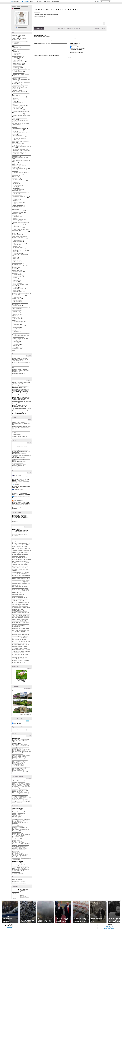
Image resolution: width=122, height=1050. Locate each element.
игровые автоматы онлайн (21, 577)
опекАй (21, 819)
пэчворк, (15, 287)
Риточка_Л (26, 739)
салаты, (15, 193)
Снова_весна (21, 796)
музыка (25, 604)
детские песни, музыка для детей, (21, 111)
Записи (14, 6)
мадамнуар (15, 802)
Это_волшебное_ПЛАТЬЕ (18, 835)
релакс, (14, 268)
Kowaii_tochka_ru (16, 868)
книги (28, 583)
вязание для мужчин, (18, 63)
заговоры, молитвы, (18, 271)
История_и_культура (17, 841)
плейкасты (15, 621)
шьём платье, (16, 327)
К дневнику (68, 28)
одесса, (15, 99)
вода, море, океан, (16, 56)
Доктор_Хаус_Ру (22, 757)
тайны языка (19, 648)
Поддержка (95, 1)
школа (22, 658)
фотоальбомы (16, 655)
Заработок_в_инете (17, 827)
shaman (19, 542)
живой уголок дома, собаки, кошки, (21, 49)
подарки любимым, (17, 240)
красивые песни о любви (17, 590)
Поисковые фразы (24, 897)
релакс (26, 636)
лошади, (15, 51)
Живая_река (21, 758)
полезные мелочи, (16, 263)
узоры (14, 652)
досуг (13, 567)
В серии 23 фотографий (25, 714)
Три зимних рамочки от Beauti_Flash (21, 408)
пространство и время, (18, 138)
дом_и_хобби (25, 799)
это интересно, (15, 348)
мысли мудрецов (20, 607)
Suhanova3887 (26, 784)
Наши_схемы (15, 866)
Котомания (20, 846)
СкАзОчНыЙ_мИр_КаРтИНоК (19, 865)
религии (14, 637)
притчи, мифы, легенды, (19, 205)
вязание (20, 552)
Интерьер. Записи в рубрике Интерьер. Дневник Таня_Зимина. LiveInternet (20, 370)
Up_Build (21, 870)
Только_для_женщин (26, 858)
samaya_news (25, 869)
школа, (14, 330)
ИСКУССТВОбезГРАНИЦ (18, 852)
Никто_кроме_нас (16, 769)
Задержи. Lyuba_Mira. (17, 463)
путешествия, (15, 264)
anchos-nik (24, 786)
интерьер (15, 580)
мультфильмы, (16, 300)
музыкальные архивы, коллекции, (21, 222)
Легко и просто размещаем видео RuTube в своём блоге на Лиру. (20, 390)
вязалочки (14, 828)
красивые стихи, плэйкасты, (19, 197)
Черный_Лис (26, 771)
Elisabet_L (14, 747)
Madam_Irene (26, 749)
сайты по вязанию (17, 90)
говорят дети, (16, 108)
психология (22, 625)
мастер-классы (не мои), (18, 210)
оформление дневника (20, 616)
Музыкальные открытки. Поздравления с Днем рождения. (20, 423)
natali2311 (24, 750)
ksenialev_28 (15, 789)
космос (25, 586)
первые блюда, (16, 188)
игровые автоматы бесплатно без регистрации (21, 574)
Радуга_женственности (17, 836)
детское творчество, (18, 113)
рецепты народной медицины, (20, 231)
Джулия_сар (19, 791)
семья (19, 644)
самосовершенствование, (18, 295)
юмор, (13, 350)
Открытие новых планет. (18, 436)
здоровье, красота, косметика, (19, 128)
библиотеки (18, 544)
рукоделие (21, 641)
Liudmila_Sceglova (16, 749)
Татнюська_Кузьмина (17, 797)
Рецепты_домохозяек (17, 821)
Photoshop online (18, 489)
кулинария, (15, 178)
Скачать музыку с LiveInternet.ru (22, 496)
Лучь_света (21, 793)
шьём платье (20, 660)
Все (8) (29, 419)
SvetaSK (14, 785)
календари (20, 581)
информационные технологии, (20, 168)
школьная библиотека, (18, 337)
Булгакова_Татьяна (17, 756)
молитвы (20, 604)
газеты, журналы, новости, (18, 91)
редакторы (20, 636)
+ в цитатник (37, 12)
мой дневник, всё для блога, (20, 250)
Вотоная (14, 791)
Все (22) (29, 472)
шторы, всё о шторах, (18, 153)
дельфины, (15, 47)
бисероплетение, (17, 274)
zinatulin (23, 790)
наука (20, 609)
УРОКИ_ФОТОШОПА (17, 815)
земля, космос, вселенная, (18, 136)
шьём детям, (16, 324)
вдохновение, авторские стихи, (20, 196)
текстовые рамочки (19, 651)
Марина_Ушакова (16, 767)
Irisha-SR (14, 748)
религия (18, 637)
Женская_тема (15, 855)
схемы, (15, 258)
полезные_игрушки (16, 822)
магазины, (14, 209)
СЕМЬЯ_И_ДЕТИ (22, 740)
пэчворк (22, 626)
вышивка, (15, 277)
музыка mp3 (16, 606)
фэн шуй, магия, (17, 347)
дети (13, 564)
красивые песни (25, 589)
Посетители (23, 896)
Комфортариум (23, 855)
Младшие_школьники (17, 826)
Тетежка (25, 797)
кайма (16, 581)
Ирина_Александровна (17, 792)
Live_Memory (25, 822)
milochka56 (21, 789)
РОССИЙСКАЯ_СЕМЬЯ (18, 739)
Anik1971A (17, 780)
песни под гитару (25, 617)
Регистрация (26, 1)
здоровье (15, 571)
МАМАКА (27, 793)
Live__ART (23, 868)
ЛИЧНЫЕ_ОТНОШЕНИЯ (18, 766)
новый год (15, 612)
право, (14, 208)
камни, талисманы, (16, 164)
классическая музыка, (18, 219)
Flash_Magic (20, 747)
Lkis (22, 749)
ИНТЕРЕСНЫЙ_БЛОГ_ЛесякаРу (20, 760)
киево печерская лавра (16, 583)
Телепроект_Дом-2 (16, 859)
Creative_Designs (16, 858)
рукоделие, (15, 273)
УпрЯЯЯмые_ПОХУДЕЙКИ (18, 847)
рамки (22, 628)
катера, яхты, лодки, (18, 314)
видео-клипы (17, 546)
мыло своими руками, (18, 212)
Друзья (18, 6)
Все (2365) (28, 356)
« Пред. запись (60, 28)
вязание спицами (24, 559)
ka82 (18, 748)
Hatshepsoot (26, 747)
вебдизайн (23, 544)
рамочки (19, 634)
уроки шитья (20, 654)
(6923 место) (15, 521)
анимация (20, 543)
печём (14, 619)
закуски (25, 569)
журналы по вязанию (17, 569)
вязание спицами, (17, 66)
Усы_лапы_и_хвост (16, 842)
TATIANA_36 (19, 785)
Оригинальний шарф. (17, 373)
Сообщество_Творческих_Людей (20, 854)
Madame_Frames (16, 872)
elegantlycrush (15, 788)
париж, (14, 101)
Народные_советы (16, 816)
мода (22, 600)
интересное (15, 578)
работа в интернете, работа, (19, 265)
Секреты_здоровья (16, 840)
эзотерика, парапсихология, (19, 338)
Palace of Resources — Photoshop (20, 366)
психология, (16, 297)
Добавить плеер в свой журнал (19, 534)
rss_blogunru (15, 883)
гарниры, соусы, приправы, (19, 180)
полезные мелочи (23, 622)
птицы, (14, 54)
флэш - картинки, (17, 260)
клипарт (24, 583)
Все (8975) (28, 380)
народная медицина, (17, 227)
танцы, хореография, (17, 308)
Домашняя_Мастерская (18, 817)
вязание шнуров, (17, 67)
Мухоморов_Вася (21, 768)
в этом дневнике (17, 723)
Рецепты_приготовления (18, 770)
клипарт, (15, 246)
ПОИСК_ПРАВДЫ (16, 814)
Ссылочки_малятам (23, 866)
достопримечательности (20, 566)
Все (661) (29, 735)
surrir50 (21, 752)
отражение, (16, 199)
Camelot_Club (21, 845)
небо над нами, (16, 318)
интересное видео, (16, 143)
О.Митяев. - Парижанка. (18, 465)
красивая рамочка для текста (18, 588)
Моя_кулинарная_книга (17, 853)
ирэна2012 (23, 801)
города (22, 563)
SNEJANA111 (20, 784)
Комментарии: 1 (22, 453)
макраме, (15, 281)
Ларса (22, 764)
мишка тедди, (16, 283)
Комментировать (39, 28)
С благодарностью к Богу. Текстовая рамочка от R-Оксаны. (21, 402)
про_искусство (27, 819)
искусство (22, 580)
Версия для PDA (109, 926)
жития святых (24, 567)
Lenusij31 (24, 783)
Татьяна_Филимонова (17, 771)
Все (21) (29, 668)
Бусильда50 (24, 756)
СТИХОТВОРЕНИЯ (25, 843)
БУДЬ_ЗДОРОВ (16, 834)
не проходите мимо (18, 610)
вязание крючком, (17, 64)
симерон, (15, 345)
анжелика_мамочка (17, 799)
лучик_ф (28, 801)
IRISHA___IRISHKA (16, 783)
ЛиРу (23, 842)
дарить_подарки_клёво (17, 833)
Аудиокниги (24, 827)
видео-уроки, (16, 331)
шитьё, (14, 320)
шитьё (18, 659)
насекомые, (16, 53)
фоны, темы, (16, 261)
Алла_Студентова (25, 755)
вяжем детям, (16, 60)
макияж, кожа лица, (17, 135)
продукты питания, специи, (19, 192)
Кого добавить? (24, 744)
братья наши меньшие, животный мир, (21, 45)
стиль (20, 646)
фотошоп (22, 655)
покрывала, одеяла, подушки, (20, 150)
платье (27, 619)
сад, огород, (15, 294)
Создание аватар (18, 500)
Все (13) (29, 442)
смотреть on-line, (16, 298)
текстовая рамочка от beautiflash (23, 649)
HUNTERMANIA (21, 782)
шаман (14, 658)
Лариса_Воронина (16, 764)
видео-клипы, (16, 216)
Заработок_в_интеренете (18, 824)
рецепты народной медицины (19, 638)
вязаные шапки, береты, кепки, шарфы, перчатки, (20, 85)
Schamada (17, 752)
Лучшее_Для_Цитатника (18, 849)
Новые (103, 28)
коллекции (16, 585)
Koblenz (21, 748)
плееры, (15, 251)
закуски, (15, 183)
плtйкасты (23, 619)
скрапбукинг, (16, 290)
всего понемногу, (17, 276)
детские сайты (19, 564)
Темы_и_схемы (16, 819)
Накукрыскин (15, 535)
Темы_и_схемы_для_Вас (18, 867)
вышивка (23, 550)
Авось (47, 1)
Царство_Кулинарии (25, 834)
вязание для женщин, (18, 61)
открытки (19, 614)
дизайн (26, 564)
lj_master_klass (15, 881)
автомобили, (16, 312)
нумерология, (16, 344)
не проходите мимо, (17, 234)
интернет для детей (24, 578)
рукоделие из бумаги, (18, 288)
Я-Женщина (22, 830)
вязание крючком (18, 557)
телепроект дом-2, (17, 241)
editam (28, 786)
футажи (26, 655)
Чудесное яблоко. (16, 434)
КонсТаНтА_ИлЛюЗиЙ (17, 763)
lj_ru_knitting (22, 881)
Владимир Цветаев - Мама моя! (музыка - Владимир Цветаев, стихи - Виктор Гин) (21, 451)
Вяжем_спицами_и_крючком (19, 838)
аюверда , (15, 340)
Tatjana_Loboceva (16, 754)
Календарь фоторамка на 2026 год (21, 362)
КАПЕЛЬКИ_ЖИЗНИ (17, 869)
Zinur (22, 754)
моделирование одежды (19, 602)
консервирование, (17, 185)
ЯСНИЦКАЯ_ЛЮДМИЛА (18, 798)
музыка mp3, (16, 220)
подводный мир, (17, 57)
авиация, (15, 311)
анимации (15, 543)
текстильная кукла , (17, 291)
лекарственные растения (19, 599)
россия (14, 641)
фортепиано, (16, 226)
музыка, (14, 215)
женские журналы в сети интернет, (21, 93)
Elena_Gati (14, 782)
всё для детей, (16, 107)
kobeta (26, 788)
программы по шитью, (18, 321)
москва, (15, 98)
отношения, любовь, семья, (18, 238)
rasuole (25, 789)
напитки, (15, 186)
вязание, (14, 58)
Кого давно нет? (16, 744)
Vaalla (13, 786)
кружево (24, 592)
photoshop (14, 542)
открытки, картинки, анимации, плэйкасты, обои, (19, 237)
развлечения (16, 628)
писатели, (15, 200)
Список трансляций (17, 879)
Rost (13, 752)
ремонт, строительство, (18, 152)
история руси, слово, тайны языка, (20, 157)
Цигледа (29, 797)
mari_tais (14, 750)
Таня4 (25, 796)
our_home (25, 846)
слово (22, 644)
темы (28, 651)
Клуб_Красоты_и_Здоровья (18, 762)
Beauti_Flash (26, 745)
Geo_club (26, 845)
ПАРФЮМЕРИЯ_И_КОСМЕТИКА (20, 820)
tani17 (19, 790)
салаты (28, 641)
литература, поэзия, (17, 195)
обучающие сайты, (17, 305)
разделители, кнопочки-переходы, (21, 254)
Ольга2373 (14, 796)
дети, (13, 104)
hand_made (15, 846)
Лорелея (14, 813)
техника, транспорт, (17, 310)
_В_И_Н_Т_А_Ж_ (16, 832)
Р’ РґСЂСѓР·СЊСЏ (22, 27)
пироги (18, 619)
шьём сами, (16, 328)
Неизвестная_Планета (22, 811)
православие (14, 624)
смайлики (48, 43)
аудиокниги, (16, 43)
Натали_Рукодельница (22, 795)
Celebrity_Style (15, 870)
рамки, (14, 257)
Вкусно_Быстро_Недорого (18, 856)
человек (25, 657)
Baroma (21, 745)
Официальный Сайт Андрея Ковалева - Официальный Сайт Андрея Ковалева (20, 359)
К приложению (27, 527)
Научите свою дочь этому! (19, 396)
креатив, (14, 176)
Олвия (22, 769)
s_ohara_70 (15, 790)
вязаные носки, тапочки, (19, 73)
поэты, (14, 203)
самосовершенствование (17, 643)
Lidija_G (28, 783)
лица (27, 599)
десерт (27, 563)
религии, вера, (15, 270)
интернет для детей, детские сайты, (21, 115)
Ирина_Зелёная (22, 761)
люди (19, 600)
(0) (22, 360)
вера (27, 545)
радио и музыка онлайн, (19, 225)
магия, (14, 342)
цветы (19, 657)
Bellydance (14, 845)
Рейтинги (40, 1)
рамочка (22, 630)
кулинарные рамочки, (18, 247)
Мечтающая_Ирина (25, 767)
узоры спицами (20, 652)
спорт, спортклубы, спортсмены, (20, 307)
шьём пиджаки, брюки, (18, 325)
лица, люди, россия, (17, 206)
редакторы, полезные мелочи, (20, 172)
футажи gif (14, 657)
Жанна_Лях (15, 758)
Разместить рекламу (109, 928)
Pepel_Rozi (27, 751)
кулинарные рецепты (19, 597)
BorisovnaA (15, 740)
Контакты (109, 927)
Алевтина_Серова (16, 755)
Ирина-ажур (15, 761)
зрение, (15, 131)
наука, (13, 233)
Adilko (17, 745)
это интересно (20, 662)
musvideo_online (22, 883)
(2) (13, 424)
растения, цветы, (16, 267)
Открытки (16, 484)
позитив (14, 622)
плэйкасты (23, 621)
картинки (26, 582)
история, (14, 162)
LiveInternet (14, 1)
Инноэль (26, 758)
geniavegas (21, 788)
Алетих (26, 790)
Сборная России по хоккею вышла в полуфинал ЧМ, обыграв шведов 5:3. (21, 428)
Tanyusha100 (13, 8)
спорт (17, 646)
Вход (32, 1)
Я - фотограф (17, 475)
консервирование (17, 586)
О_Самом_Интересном (17, 873)
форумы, (14, 315)
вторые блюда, (16, 179)
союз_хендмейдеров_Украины (19, 848)
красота (19, 592)
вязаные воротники (17, 561)
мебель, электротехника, (19, 149)
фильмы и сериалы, (18, 301)
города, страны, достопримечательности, (18, 96)
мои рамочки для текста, (19, 248)
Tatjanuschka (26, 785)
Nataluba (14, 784)
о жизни (19, 612)
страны (25, 646)
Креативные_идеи (21, 813)
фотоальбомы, (15, 317)
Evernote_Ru (27, 867)
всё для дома (21, 548)
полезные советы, (17, 253)
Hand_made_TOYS (16, 823)
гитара (19, 563)
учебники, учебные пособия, (20, 335)
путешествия (16, 626)
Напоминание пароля (55, 40)
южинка (20, 802)
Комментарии (24, 6)
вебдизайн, (15, 244)
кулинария (20, 594)
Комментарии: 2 (22, 461)
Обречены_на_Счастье (17, 839)
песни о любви (17, 617)
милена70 (14, 768)
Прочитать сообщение (39, 16)
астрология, (16, 341)
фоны (26, 654)
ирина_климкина (16, 801)
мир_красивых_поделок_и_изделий (20, 829)
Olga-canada (22, 751)
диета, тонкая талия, (18, 129)
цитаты (22, 657)
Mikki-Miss (19, 750)
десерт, (15, 182)
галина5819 (15, 757)
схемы (14, 648)
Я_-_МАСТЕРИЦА (19, 850)
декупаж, (15, 278)
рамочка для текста (20, 631)
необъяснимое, (16, 145)
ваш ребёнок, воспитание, (19, 105)
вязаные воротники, (18, 71)
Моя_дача (14, 811)
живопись (19, 567)
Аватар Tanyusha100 (21, 18)
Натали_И (14, 795)
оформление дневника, (17, 243)
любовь (14, 600)
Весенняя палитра (21, 679)
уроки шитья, (16, 323)
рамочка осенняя (20, 632)
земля (21, 571)
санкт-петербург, (17, 102)
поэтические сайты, (17, 202)
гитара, (15, 218)
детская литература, (18, 109)
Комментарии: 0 (22, 464)
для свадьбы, (16, 280)
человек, (15, 139)
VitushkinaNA (18, 786)
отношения (26, 614)
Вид (98, 1)
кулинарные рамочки (17, 596)
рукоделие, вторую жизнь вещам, (20, 293)
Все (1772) (28, 778)
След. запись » (76, 28)
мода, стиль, (15, 213)
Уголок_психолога (16, 843)
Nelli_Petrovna (15, 751)
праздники (16, 625)
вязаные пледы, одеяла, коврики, (21, 74)
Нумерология (15, 830)
